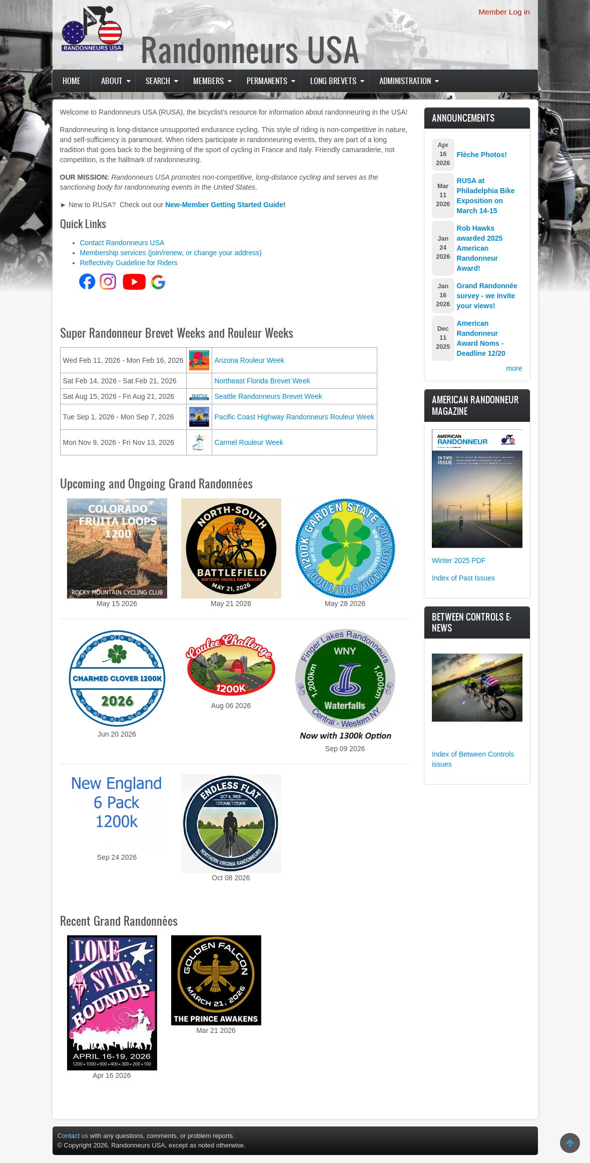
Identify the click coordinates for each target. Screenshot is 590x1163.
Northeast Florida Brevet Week (262, 381)
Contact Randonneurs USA (122, 243)
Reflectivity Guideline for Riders (129, 263)
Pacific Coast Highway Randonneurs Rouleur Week (295, 417)
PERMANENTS (267, 80)
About (112, 80)
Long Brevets (333, 80)
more (514, 368)
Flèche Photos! (482, 155)
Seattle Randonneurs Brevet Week (268, 396)
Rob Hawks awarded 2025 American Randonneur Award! (480, 248)
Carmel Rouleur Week (249, 442)
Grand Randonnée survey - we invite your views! (487, 296)
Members (208, 80)
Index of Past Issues (463, 578)
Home (72, 80)
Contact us (73, 1135)
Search (158, 80)
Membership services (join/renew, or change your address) (171, 253)
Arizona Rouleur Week (250, 360)
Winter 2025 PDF (458, 560)
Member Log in (504, 12)
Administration (405, 80)
